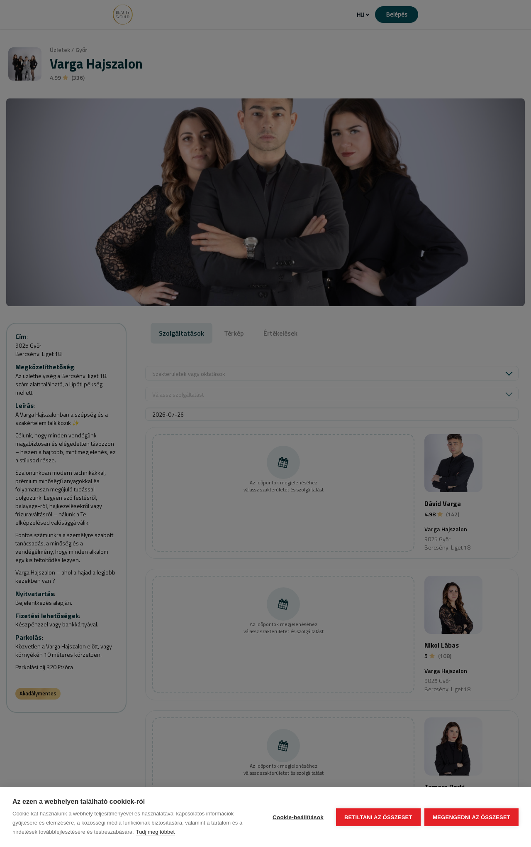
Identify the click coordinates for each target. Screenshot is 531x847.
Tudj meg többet (155, 832)
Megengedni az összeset (471, 817)
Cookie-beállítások (298, 817)
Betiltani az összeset (378, 817)
